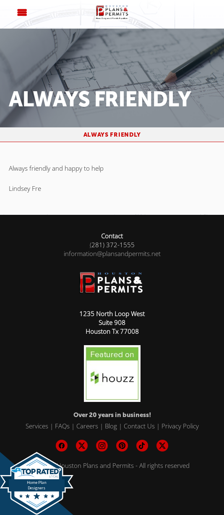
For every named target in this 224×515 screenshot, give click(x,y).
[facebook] (62, 446)
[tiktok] (142, 446)
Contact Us (139, 425)
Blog (111, 425)
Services (37, 425)
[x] (82, 446)
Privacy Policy (180, 425)
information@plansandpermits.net (112, 253)
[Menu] (22, 12)
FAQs (62, 425)
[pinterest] (122, 446)
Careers (87, 425)
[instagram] (102, 446)
